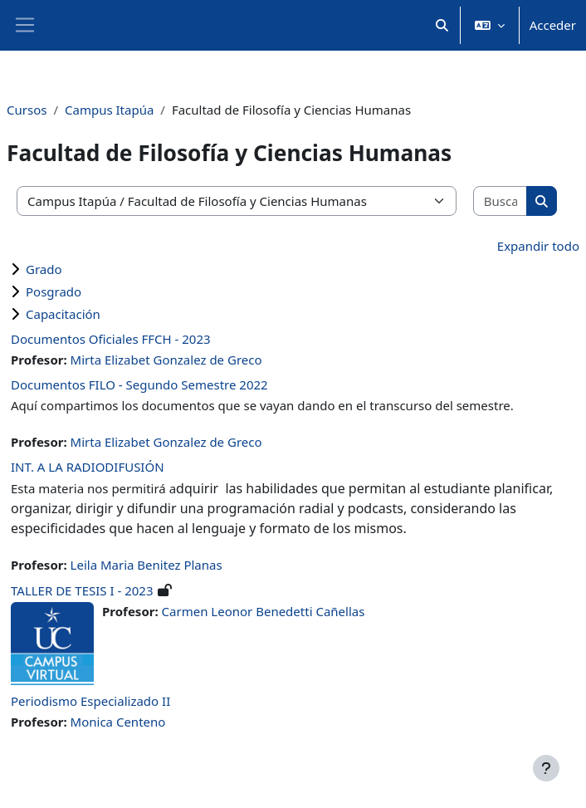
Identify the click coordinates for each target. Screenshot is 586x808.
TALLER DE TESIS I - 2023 (82, 590)
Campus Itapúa (109, 109)
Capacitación (63, 314)
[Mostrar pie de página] (546, 768)
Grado (44, 269)
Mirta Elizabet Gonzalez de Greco (166, 359)
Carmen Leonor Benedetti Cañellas (263, 611)
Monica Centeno (118, 721)
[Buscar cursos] (500, 201)
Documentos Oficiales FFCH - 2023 (111, 339)
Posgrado (53, 291)
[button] (442, 25)
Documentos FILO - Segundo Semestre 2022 (139, 384)
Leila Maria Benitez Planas (146, 564)
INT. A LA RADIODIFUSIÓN (87, 466)
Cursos (26, 109)
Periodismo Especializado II (90, 701)
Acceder (553, 25)
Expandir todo (538, 246)
